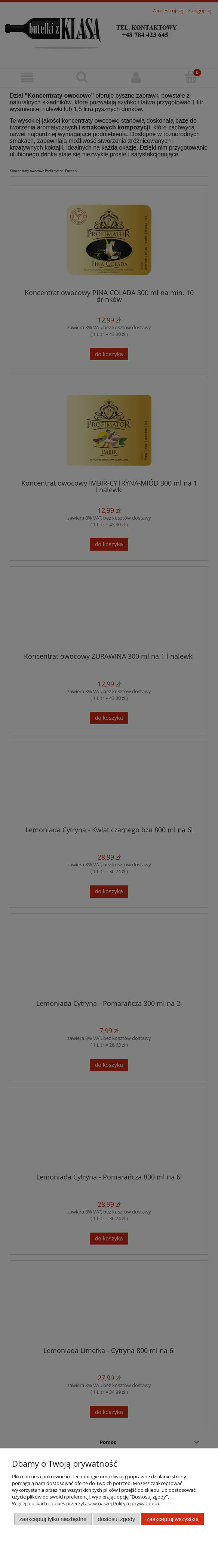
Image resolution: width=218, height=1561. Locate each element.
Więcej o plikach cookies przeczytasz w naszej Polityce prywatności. (86, 1503)
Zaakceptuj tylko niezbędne (52, 1519)
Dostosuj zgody (116, 1519)
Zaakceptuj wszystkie (173, 1519)
